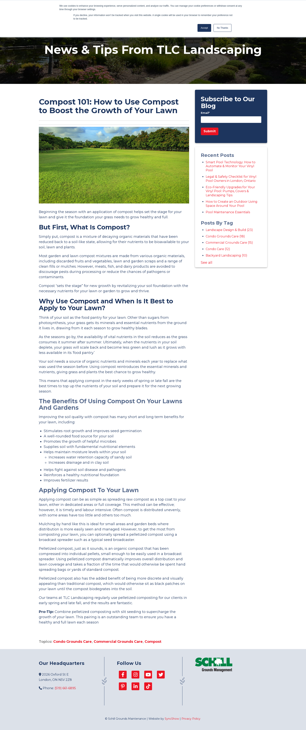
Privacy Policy (190, 718)
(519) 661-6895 (65, 688)
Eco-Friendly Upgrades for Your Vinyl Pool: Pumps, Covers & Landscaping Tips (230, 191)
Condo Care (218, 249)
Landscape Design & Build (229, 230)
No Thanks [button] (222, 28)
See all (206, 262)
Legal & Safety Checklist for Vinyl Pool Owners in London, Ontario (231, 179)
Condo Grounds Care (72, 641)
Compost (153, 641)
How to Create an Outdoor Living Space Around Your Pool (231, 204)
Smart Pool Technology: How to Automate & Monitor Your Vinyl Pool (230, 166)
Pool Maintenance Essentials (228, 212)
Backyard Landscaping (226, 255)
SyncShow (172, 718)
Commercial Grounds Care (118, 641)
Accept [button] (204, 28)
